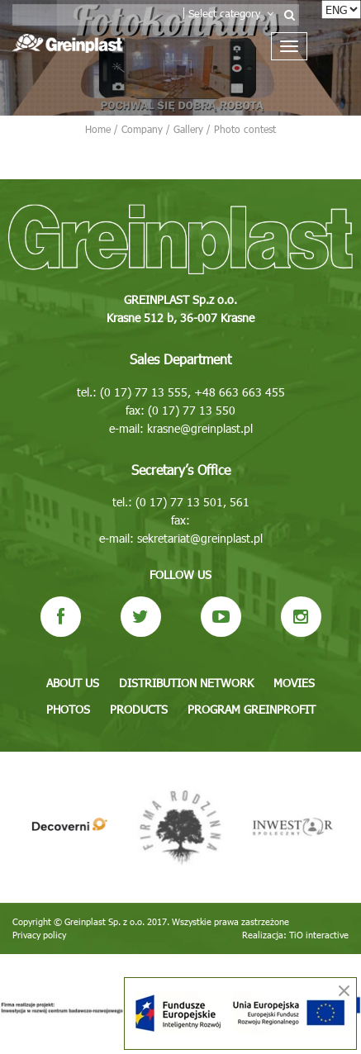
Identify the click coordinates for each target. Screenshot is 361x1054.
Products (139, 709)
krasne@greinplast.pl (200, 428)
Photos (68, 709)
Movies (294, 683)
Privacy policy (39, 934)
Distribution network (186, 683)
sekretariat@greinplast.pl (200, 538)
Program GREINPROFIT (252, 709)
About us (72, 683)
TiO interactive (319, 934)
